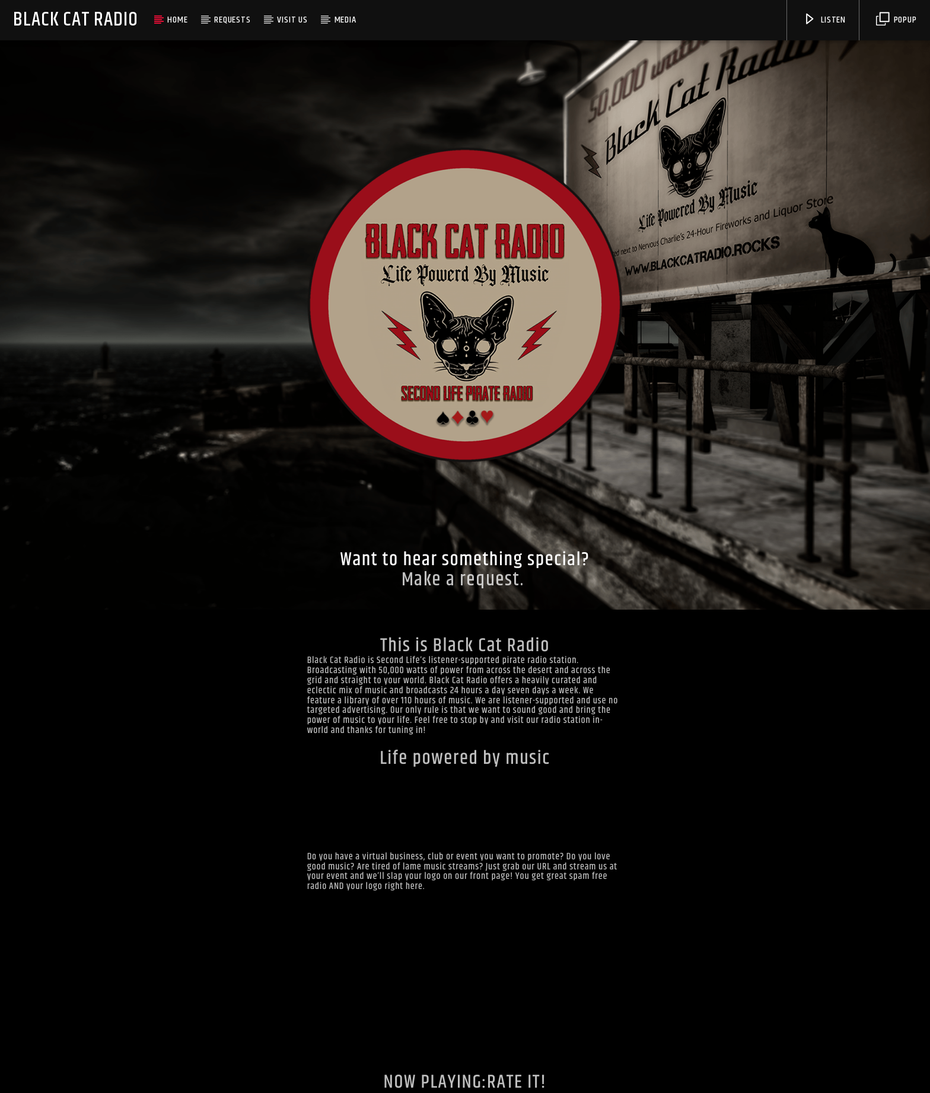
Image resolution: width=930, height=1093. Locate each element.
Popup (896, 19)
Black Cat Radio (75, 20)
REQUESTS (232, 19)
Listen (824, 19)
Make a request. (465, 579)
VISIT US (292, 19)
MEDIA (345, 19)
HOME (177, 19)
